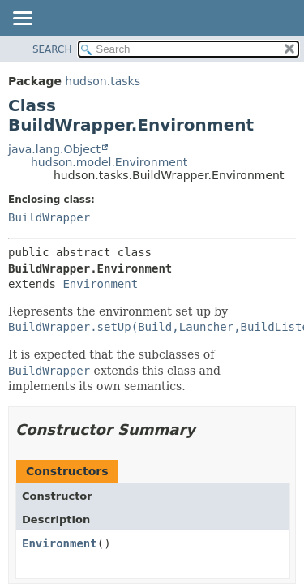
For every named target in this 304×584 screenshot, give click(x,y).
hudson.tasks (102, 81)
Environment (100, 283)
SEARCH (52, 49)
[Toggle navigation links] (22, 19)
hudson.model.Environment (109, 162)
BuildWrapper (49, 217)
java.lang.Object (54, 149)
